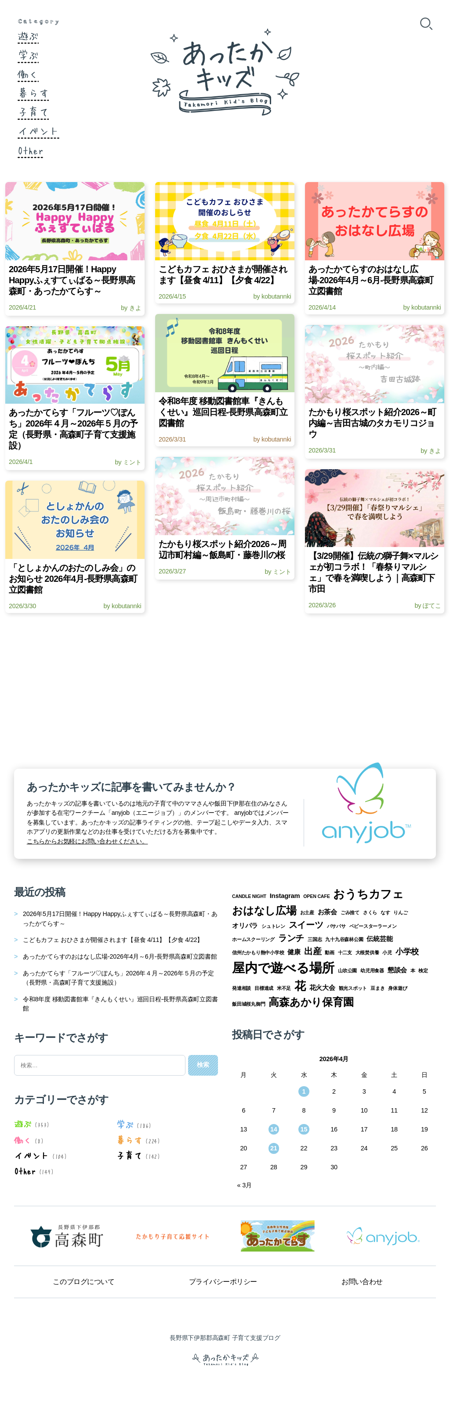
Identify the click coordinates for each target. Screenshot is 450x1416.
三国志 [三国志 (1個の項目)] (315, 939)
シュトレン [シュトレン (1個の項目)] (273, 926)
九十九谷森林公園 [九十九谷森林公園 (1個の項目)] (344, 939)
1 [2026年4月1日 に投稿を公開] (304, 1091)
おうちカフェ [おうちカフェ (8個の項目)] (368, 894)
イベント (38, 130)
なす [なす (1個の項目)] (385, 912)
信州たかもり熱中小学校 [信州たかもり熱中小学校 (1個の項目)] (258, 952)
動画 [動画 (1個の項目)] (329, 952)
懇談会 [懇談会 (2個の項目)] (397, 970)
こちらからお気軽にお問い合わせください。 (87, 841)
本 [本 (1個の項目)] (412, 970)
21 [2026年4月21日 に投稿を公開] (273, 1148)
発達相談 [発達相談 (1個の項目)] (241, 988)
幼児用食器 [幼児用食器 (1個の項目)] (372, 970)
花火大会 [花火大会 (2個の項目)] (322, 987)
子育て (33, 111)
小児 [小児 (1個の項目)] (387, 952)
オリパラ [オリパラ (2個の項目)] (245, 925)
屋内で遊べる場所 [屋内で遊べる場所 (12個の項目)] (283, 967)
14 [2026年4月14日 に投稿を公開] (273, 1129)
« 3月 (244, 1185)
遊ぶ (28, 35)
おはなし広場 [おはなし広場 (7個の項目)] (264, 910)
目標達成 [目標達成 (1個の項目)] (263, 988)
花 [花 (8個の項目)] (300, 986)
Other (31, 149)
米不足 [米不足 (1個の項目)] (284, 988)
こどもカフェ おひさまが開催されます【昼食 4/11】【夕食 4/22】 (113, 939)
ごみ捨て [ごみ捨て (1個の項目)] (350, 912)
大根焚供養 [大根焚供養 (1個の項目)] (367, 952)
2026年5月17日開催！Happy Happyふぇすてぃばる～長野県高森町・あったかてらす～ (120, 918)
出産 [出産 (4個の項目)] (313, 951)
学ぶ (28, 54)
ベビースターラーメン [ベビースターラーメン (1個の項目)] (373, 926)
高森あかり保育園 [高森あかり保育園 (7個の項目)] (311, 1002)
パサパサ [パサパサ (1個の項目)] (336, 926)
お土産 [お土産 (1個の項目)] (307, 912)
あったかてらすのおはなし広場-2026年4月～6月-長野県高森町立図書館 (120, 956)
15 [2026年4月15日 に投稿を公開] (304, 1129)
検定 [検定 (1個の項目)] (423, 970)
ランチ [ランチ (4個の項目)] (291, 938)
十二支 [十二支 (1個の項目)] (345, 952)
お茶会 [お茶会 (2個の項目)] (327, 912)
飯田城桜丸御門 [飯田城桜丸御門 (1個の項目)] (248, 1004)
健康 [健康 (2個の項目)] (294, 952)
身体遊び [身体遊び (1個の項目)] (397, 988)
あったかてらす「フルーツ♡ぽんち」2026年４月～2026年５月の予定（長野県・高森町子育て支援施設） (118, 978)
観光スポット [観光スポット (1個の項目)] (353, 988)
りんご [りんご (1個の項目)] (400, 912)
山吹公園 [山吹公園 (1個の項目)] (347, 970)
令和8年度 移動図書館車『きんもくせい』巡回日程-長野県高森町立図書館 (120, 1004)
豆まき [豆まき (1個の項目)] (377, 988)
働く (28, 73)
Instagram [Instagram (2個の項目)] (285, 895)
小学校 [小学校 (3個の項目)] (407, 951)
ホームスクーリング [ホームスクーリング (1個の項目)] (253, 939)
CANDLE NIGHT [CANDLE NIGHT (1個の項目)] (249, 896)
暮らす (33, 92)
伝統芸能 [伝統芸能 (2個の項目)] (379, 938)
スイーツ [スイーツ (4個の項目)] (306, 925)
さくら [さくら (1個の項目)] (370, 912)
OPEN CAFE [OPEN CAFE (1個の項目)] (316, 896)
